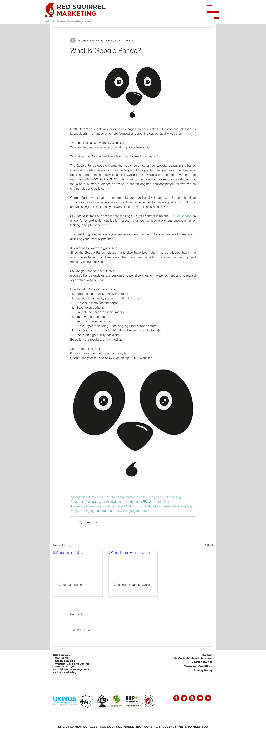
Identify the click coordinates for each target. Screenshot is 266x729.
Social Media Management (72, 669)
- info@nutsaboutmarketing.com (191, 658)
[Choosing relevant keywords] (133, 565)
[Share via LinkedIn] (88, 522)
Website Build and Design (72, 663)
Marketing (61, 657)
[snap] (208, 698)
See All (209, 544)
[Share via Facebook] (71, 522)
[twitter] (184, 698)
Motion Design (64, 666)
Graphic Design (65, 660)
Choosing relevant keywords (132, 585)
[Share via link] (96, 522)
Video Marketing (65, 672)
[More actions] (194, 40)
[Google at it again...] (77, 565)
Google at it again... (71, 585)
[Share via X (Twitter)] (80, 522)
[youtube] (200, 698)
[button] (213, 12)
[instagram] (192, 698)
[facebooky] (176, 698)
